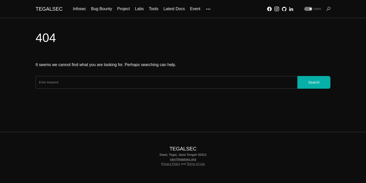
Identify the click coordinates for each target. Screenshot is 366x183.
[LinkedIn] (291, 9)
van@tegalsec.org (183, 159)
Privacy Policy (170, 164)
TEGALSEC (49, 9)
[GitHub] (284, 9)
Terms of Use (196, 164)
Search (313, 82)
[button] (312, 9)
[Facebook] (269, 9)
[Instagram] (276, 9)
